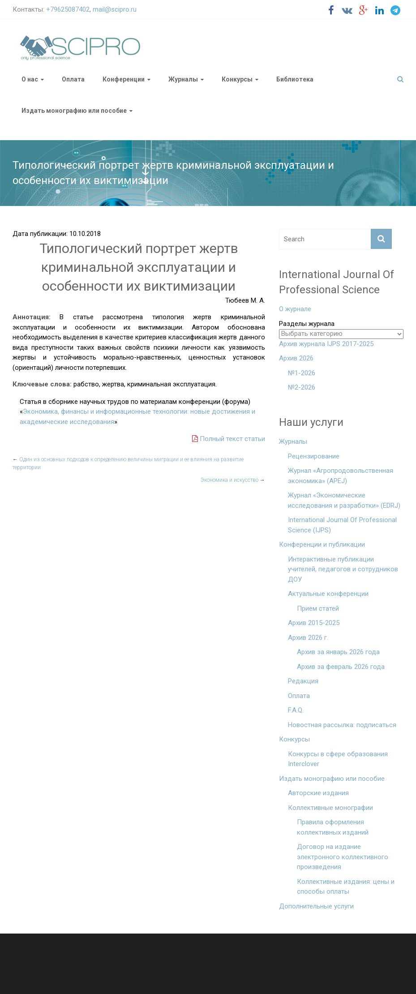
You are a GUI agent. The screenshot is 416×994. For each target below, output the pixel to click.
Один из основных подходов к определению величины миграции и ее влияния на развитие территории (128, 463)
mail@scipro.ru (115, 9)
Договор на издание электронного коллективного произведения (342, 857)
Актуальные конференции (328, 594)
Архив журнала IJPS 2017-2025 (326, 344)
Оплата (73, 79)
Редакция (303, 681)
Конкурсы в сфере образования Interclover (338, 759)
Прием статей (318, 608)
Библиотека (294, 79)
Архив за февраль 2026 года (341, 667)
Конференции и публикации (322, 544)
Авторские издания (318, 793)
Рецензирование (313, 456)
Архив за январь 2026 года (338, 652)
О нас (29, 79)
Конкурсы (237, 79)
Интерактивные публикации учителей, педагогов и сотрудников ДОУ (343, 569)
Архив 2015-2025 (313, 623)
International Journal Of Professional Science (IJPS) (342, 525)
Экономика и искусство (233, 480)
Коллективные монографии (330, 808)
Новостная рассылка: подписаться (342, 725)
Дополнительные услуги (316, 906)
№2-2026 (301, 387)
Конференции (124, 79)
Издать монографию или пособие (74, 110)
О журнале (295, 309)
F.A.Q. (296, 710)
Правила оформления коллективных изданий (333, 827)
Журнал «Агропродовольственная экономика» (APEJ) (340, 476)
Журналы (183, 79)
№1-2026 (301, 373)
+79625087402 (68, 9)
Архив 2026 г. (308, 638)
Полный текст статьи (228, 439)
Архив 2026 (296, 358)
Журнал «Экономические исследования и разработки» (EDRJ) (344, 500)
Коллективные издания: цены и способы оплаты (346, 887)
